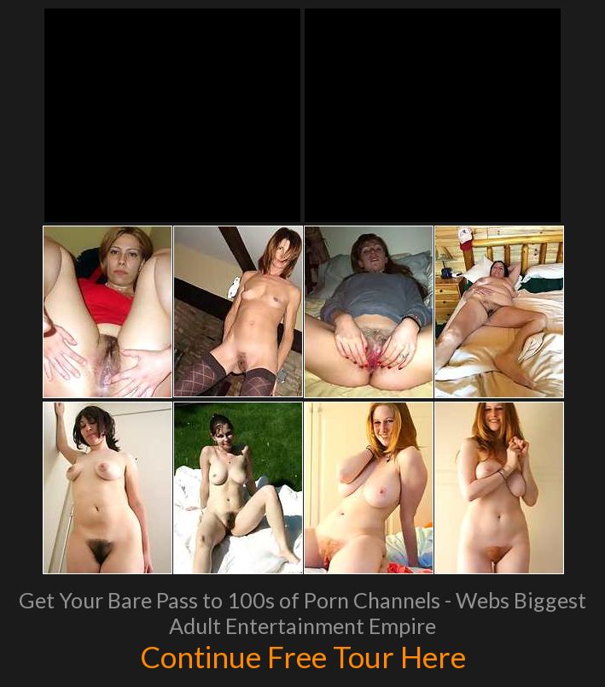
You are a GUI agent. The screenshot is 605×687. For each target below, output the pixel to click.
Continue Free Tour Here (303, 656)
